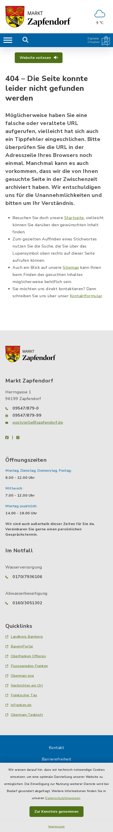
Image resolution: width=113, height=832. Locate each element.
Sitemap (71, 267)
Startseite (74, 217)
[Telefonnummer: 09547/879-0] (56, 408)
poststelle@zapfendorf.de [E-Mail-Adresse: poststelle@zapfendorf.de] (38, 422)
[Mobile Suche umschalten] (25, 40)
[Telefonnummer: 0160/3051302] (56, 603)
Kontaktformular (86, 296)
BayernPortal (19, 646)
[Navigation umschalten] (8, 40)
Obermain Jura (19, 675)
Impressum (56, 826)
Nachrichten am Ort (24, 685)
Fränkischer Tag (21, 695)
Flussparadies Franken (26, 666)
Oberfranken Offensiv (25, 656)
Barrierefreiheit (56, 759)
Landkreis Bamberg (24, 636)
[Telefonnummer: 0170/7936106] (56, 576)
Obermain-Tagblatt (24, 714)
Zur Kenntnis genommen (56, 811)
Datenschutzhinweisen (62, 798)
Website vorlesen (39, 57)
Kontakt (56, 747)
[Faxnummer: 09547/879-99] (56, 415)
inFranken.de (18, 705)
